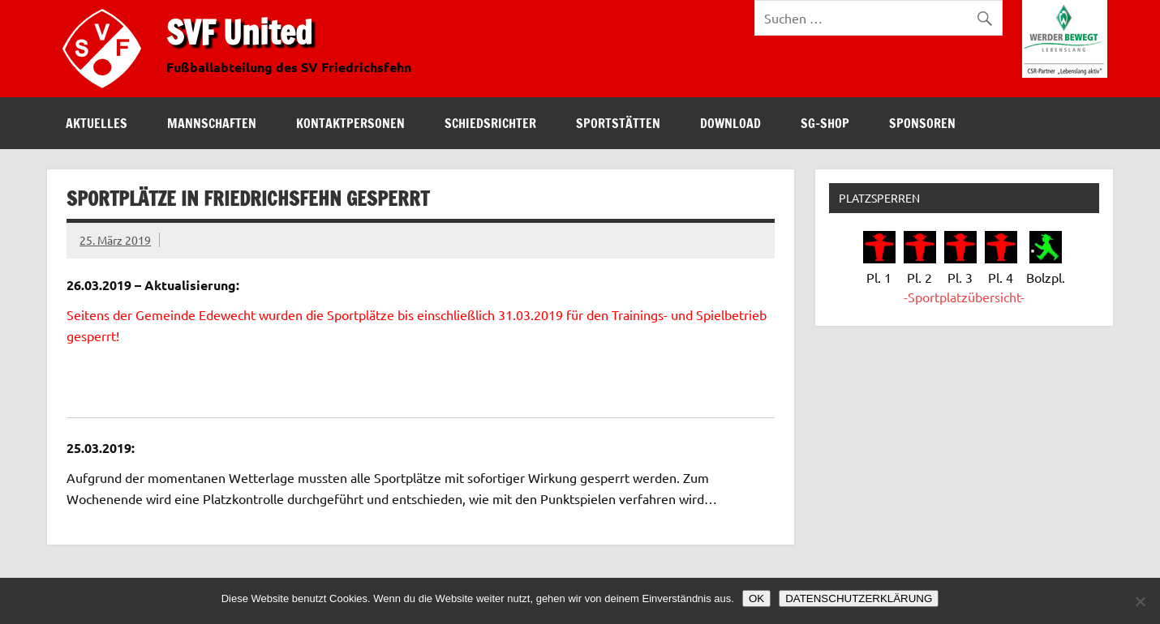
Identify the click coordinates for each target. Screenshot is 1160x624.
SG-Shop (825, 123)
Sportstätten (618, 123)
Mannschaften (211, 123)
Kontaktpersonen (350, 123)
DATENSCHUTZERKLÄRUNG (858, 598)
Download (730, 123)
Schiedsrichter (490, 123)
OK (756, 598)
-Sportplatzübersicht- (964, 296)
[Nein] (1140, 601)
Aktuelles (96, 123)
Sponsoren (922, 123)
